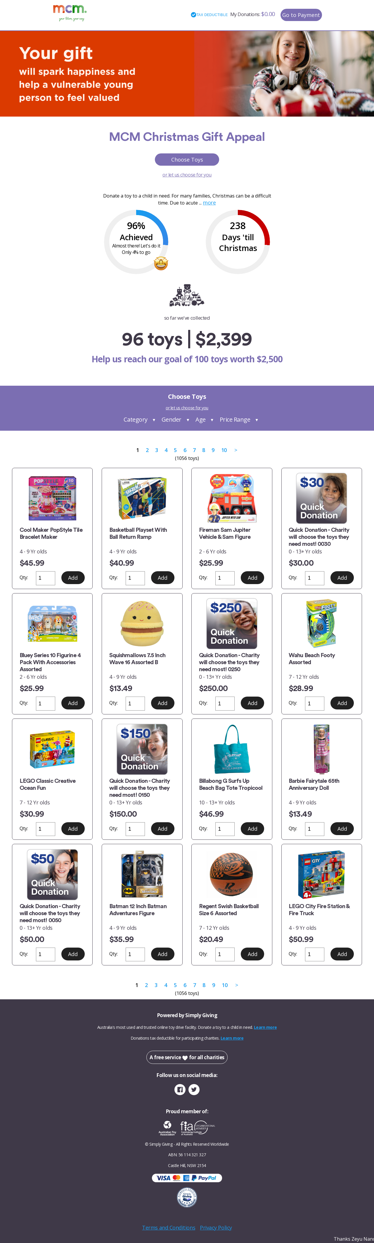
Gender (171, 419)
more (209, 202)
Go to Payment (301, 14)
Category (135, 419)
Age (200, 419)
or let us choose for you (187, 175)
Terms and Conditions (168, 1227)
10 (224, 449)
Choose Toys (187, 159)
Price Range (235, 419)
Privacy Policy (216, 1227)
